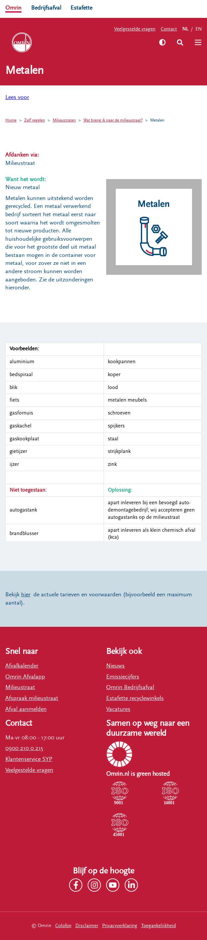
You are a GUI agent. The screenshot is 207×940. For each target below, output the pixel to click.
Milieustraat (20, 687)
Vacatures (118, 709)
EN (198, 29)
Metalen (157, 120)
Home (11, 120)
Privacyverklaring (119, 925)
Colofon (63, 925)
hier (25, 594)
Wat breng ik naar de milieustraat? (113, 120)
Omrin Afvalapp (25, 676)
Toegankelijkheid (158, 925)
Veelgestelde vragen (134, 29)
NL (185, 29)
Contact (169, 29)
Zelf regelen (34, 120)
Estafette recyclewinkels (135, 698)
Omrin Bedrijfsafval (130, 687)
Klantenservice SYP (28, 759)
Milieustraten (64, 120)
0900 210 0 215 (24, 748)
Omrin (13, 7)
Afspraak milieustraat (31, 698)
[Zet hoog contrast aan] (162, 42)
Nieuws (115, 665)
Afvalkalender (21, 665)
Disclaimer (86, 925)
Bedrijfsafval (46, 7)
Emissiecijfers (122, 676)
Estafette (81, 7)
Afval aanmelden (26, 709)
